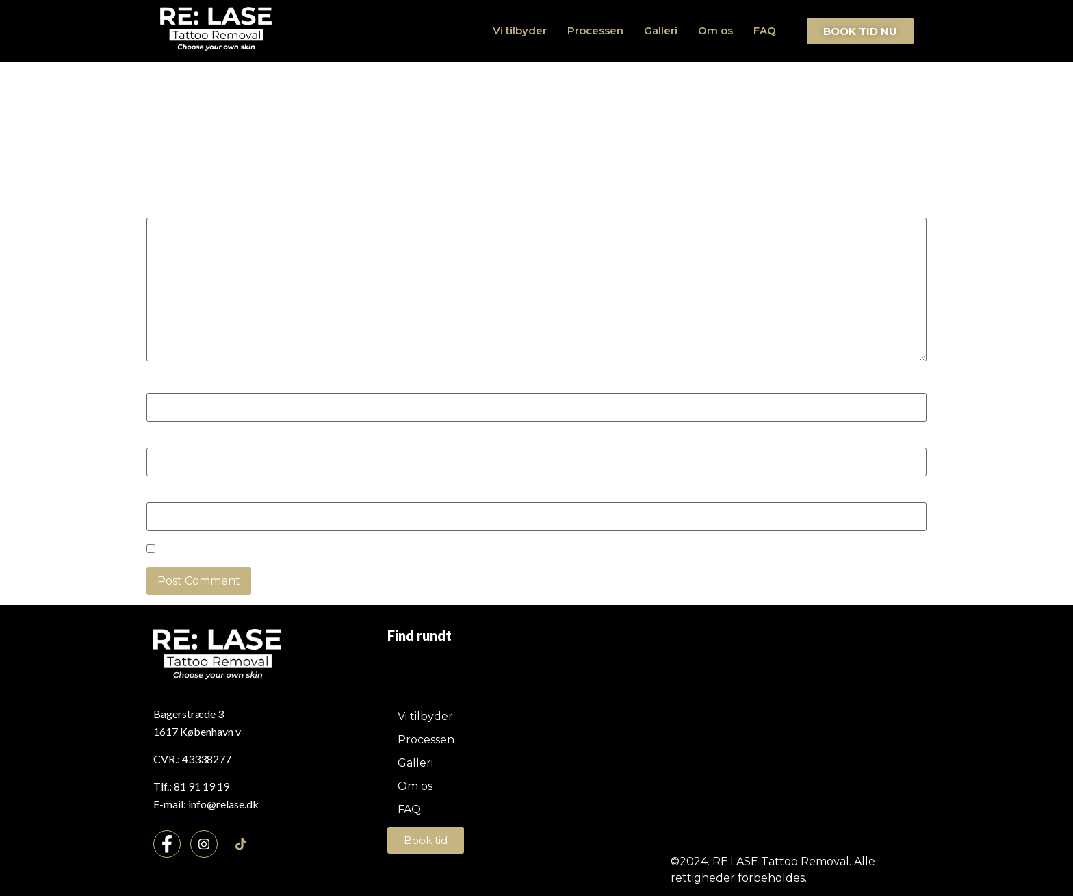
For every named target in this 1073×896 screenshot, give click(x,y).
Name (166, 384)
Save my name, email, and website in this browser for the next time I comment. (372, 550)
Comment (177, 210)
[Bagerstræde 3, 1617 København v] (769, 735)
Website (168, 494)
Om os (715, 30)
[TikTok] (241, 844)
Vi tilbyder (520, 30)
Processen (595, 30)
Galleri (660, 30)
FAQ (764, 30)
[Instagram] (204, 844)
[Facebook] (167, 844)
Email (165, 440)
